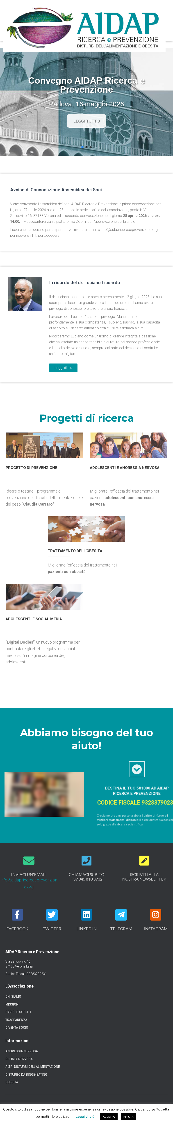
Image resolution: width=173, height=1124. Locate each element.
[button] (82, 147)
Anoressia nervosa (21, 1051)
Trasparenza (16, 1020)
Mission (11, 1004)
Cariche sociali (18, 1012)
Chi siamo (13, 996)
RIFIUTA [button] (128, 1116)
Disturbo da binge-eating (26, 1074)
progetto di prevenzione (31, 467)
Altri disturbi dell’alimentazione (32, 1066)
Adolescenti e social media (34, 619)
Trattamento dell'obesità (75, 551)
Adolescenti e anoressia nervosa (124, 467)
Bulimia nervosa (19, 1059)
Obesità (11, 1082)
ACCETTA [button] (109, 1116)
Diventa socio (16, 1027)
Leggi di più (85, 1117)
